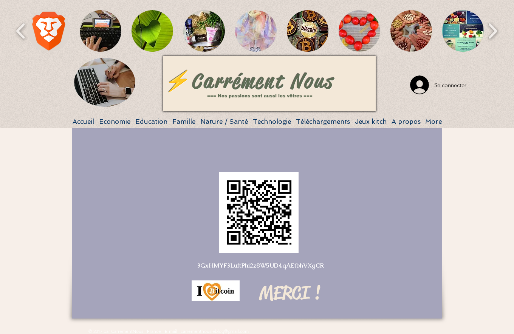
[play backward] (20, 30)
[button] (49, 31)
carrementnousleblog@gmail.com (215, 331)
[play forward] (492, 30)
